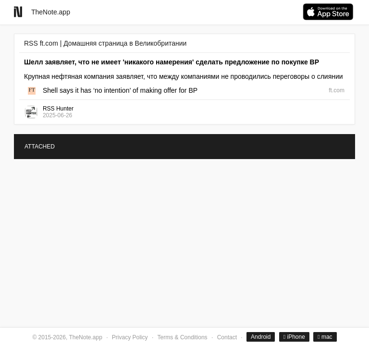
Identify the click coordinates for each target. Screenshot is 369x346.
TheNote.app (50, 12)
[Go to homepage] (18, 11)
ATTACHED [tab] (40, 146)
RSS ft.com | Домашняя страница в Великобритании (105, 43)
